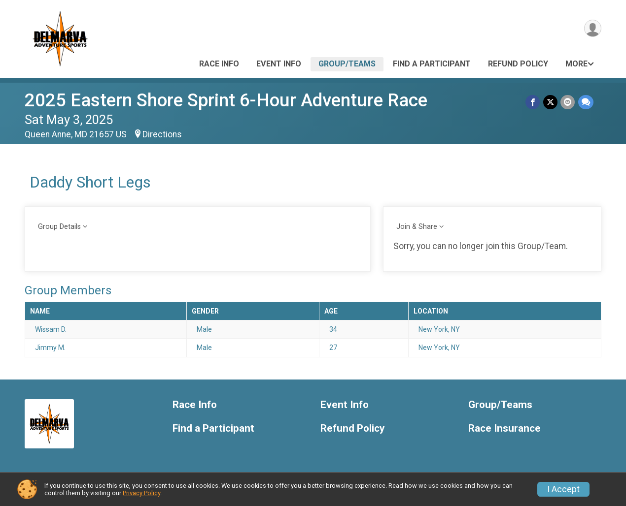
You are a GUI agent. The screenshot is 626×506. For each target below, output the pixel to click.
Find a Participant (432, 63)
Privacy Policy (141, 493)
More (576, 63)
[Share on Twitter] (551, 102)
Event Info (278, 63)
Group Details (59, 226)
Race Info (219, 63)
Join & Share (416, 226)
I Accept (563, 489)
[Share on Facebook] (533, 102)
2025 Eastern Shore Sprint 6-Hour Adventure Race (226, 100)
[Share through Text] (585, 102)
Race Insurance (504, 428)
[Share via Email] (568, 102)
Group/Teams (347, 63)
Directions (162, 134)
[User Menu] (592, 29)
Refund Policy (518, 63)
